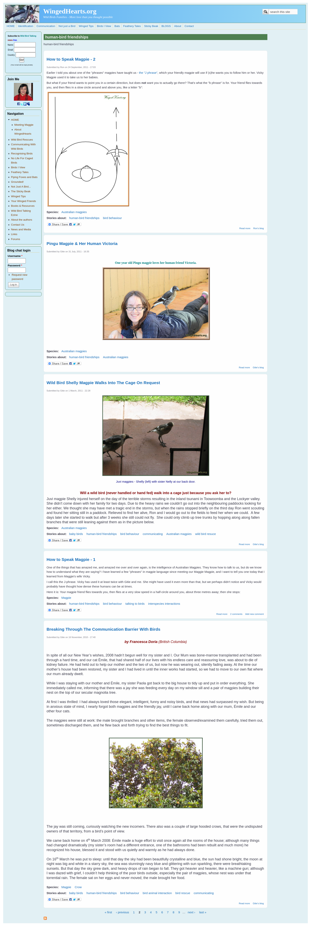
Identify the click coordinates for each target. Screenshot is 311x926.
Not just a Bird (67, 26)
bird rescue (182, 893)
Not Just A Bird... (21, 186)
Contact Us (17, 224)
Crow (78, 887)
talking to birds (135, 603)
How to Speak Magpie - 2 (71, 59)
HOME (11, 26)
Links (14, 234)
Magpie (66, 597)
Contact (189, 26)
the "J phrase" (148, 72)
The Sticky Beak (20, 191)
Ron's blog (258, 228)
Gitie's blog (258, 367)
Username (15, 255)
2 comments (236, 614)
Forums (15, 239)
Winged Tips (86, 26)
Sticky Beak (151, 26)
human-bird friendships (84, 218)
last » (202, 912)
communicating (153, 534)
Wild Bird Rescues (22, 139)
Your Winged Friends (23, 201)
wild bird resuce (205, 534)
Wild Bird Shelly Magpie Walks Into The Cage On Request (103, 382)
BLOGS (166, 26)
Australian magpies (74, 212)
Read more (245, 228)
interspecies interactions (164, 603)
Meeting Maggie (23, 124)
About (177, 26)
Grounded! (17, 181)
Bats (117, 26)
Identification (25, 26)
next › (191, 912)
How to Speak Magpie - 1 (71, 559)
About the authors (21, 219)
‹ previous (122, 912)
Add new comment (254, 614)
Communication (45, 26)
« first (108, 912)
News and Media (21, 229)
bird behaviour (112, 218)
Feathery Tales (132, 26)
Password (15, 265)
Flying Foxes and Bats (24, 177)
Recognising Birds (22, 153)
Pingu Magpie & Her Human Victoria (82, 243)
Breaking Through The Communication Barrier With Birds (103, 629)
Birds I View (104, 26)
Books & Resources (23, 205)
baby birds (76, 534)
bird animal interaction (157, 893)
